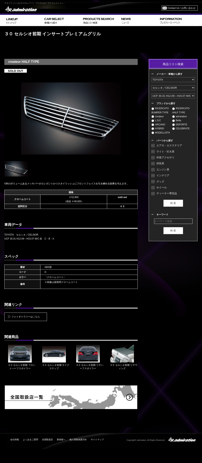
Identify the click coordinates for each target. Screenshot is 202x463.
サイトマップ (97, 439)
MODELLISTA (161, 132)
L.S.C (156, 120)
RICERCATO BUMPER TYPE (160, 110)
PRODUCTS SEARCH (100, 20)
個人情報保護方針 (78, 439)
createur (158, 116)
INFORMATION (178, 20)
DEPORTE (179, 124)
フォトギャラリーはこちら (25, 316)
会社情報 (14, 439)
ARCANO (158, 124)
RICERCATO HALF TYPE (181, 110)
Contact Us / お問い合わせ (181, 8)
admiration (179, 116)
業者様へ (61, 439)
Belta (176, 120)
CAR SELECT (62, 20)
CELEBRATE (181, 128)
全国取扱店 (47, 439)
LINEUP (23, 20)
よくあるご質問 (30, 439)
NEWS (139, 20)
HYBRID (158, 128)
